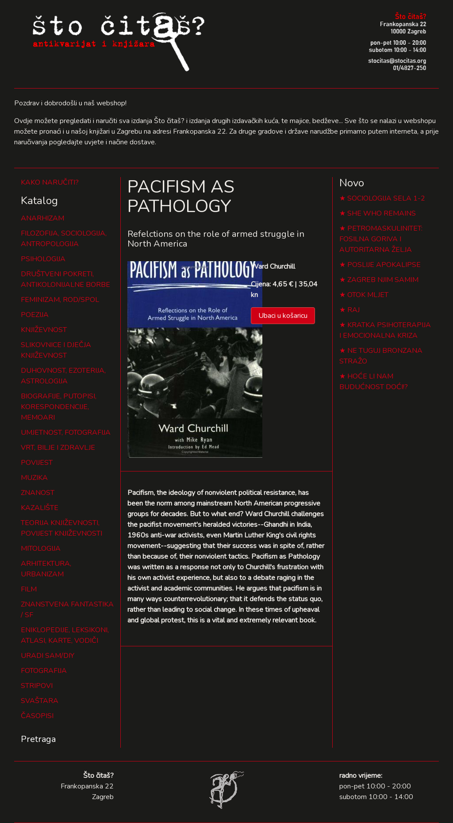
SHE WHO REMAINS (381, 213)
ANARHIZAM (42, 218)
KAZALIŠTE (39, 508)
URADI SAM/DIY (47, 656)
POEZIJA (35, 315)
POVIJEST (37, 463)
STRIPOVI (37, 686)
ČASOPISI (37, 716)
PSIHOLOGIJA (43, 259)
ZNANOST (37, 493)
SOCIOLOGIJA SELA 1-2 (386, 198)
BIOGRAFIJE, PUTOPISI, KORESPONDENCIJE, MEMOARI (58, 406)
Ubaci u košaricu (282, 316)
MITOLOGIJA (41, 548)
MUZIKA (34, 478)
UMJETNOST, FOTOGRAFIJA (66, 432)
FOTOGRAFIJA (44, 671)
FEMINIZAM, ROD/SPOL (60, 300)
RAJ (353, 310)
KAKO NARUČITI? (50, 182)
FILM (29, 589)
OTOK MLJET (367, 295)
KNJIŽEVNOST (44, 330)
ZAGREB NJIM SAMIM (382, 280)
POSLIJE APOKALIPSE (384, 265)
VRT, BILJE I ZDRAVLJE (58, 447)
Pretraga (38, 739)
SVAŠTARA (39, 701)
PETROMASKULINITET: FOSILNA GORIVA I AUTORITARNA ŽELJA (380, 239)
